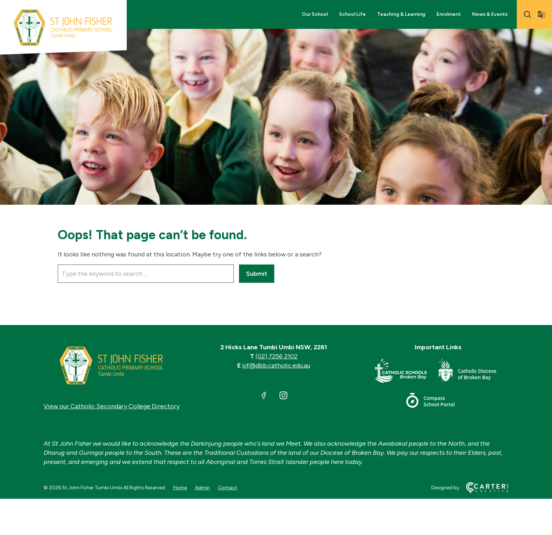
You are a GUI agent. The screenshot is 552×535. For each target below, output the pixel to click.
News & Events (490, 14)
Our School (315, 14)
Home (180, 488)
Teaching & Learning (401, 14)
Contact (227, 488)
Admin (202, 488)
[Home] (112, 365)
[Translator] (541, 14)
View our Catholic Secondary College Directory (112, 406)
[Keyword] (146, 274)
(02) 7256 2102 (276, 356)
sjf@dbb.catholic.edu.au (276, 365)
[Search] (527, 14)
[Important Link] (406, 372)
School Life (352, 14)
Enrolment (449, 14)
